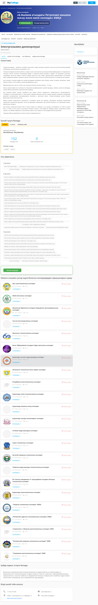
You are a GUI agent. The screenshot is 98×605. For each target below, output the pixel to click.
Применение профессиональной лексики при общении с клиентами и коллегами (24, 227)
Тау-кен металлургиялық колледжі (25, 321)
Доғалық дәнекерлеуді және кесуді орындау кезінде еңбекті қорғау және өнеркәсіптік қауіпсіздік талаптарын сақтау (32, 187)
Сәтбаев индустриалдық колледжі (24, 431)
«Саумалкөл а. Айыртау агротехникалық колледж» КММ (33, 529)
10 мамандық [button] (16, 301)
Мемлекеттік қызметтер (38, 34)
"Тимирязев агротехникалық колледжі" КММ (28, 553)
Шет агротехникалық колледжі (23, 283)
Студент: (35, 27)
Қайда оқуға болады (38, 56)
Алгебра (6, 149)
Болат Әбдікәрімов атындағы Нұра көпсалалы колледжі (32, 345)
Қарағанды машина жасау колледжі (25, 406)
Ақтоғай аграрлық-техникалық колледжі (27, 455)
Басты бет (3, 8)
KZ (75, 3)
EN (84, 3)
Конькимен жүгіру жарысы (85, 117)
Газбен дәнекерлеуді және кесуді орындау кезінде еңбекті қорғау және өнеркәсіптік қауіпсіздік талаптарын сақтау (31, 206)
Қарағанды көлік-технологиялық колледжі (28, 394)
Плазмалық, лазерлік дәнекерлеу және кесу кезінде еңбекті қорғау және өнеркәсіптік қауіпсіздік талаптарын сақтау (32, 255)
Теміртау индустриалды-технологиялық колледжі (30, 467)
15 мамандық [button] (16, 350)
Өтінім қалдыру (25, 23)
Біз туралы (10, 34)
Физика (13, 149)
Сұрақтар (19, 39)
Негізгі (3, 34)
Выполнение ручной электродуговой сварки (57, 227)
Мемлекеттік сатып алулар (22, 34)
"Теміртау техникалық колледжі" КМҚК (26, 504)
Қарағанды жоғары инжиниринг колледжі (27, 418)
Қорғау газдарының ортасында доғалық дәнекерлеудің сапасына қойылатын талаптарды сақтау (27, 218)
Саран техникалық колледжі (22, 443)
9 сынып (5, 124)
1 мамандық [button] (16, 387)
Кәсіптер (77, 34)
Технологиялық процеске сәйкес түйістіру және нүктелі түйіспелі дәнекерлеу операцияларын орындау (29, 238)
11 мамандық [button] (16, 289)
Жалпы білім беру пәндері (10, 166)
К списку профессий (8, 43)
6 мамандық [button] (16, 411)
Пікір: (42, 27)
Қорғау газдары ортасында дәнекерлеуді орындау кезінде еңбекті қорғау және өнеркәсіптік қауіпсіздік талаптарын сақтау (33, 221)
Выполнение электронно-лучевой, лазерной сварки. (35, 261)
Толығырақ (80, 51)
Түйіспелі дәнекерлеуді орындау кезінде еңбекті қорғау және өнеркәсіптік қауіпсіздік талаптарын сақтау (29, 243)
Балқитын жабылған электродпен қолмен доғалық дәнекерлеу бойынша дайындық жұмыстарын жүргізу (29, 177)
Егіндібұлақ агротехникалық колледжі (26, 382)
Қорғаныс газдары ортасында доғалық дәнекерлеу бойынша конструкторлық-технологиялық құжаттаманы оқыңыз (32, 211)
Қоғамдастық (5, 39)
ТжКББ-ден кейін (22, 124)
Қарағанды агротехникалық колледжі (26, 492)
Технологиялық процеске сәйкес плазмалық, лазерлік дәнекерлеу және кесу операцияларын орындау (29, 249)
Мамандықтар (10, 8)
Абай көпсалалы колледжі (22, 296)
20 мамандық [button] (16, 424)
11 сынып (12, 124)
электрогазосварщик (14, 169)
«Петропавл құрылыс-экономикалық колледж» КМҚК (32, 517)
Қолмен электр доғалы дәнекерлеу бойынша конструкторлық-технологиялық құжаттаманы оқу (27, 180)
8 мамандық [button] (16, 362)
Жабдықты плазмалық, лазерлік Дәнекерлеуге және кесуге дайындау (21, 246)
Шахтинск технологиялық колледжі (25, 333)
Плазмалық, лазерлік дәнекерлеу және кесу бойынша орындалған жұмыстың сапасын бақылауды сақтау (29, 252)
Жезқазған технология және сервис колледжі (29, 370)
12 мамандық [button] (16, 522)
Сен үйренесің (26, 56)
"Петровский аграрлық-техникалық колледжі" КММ (31, 541)
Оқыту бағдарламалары (24, 27)
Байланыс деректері (30, 39)
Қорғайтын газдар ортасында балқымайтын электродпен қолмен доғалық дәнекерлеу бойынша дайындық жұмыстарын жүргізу (35, 208)
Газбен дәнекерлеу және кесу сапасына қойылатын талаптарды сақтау (21, 203)
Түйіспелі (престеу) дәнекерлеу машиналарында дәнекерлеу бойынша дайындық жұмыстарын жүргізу (29, 235)
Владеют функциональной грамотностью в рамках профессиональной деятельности (43, 169)
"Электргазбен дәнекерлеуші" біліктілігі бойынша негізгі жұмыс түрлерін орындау (24, 258)
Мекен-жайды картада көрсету (14, 598)
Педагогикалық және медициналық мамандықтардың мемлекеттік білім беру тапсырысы (84, 108)
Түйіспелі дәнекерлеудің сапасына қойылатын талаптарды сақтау (20, 240)
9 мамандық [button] (16, 326)
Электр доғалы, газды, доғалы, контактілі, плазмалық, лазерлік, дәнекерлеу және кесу (40, 166)
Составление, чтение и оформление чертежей (34, 224)
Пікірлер (13, 39)
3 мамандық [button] (16, 559)
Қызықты (84, 34)
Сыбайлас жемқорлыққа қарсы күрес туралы (60, 34)
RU (80, 3)
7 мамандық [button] (16, 315)
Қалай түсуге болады (13, 56)
